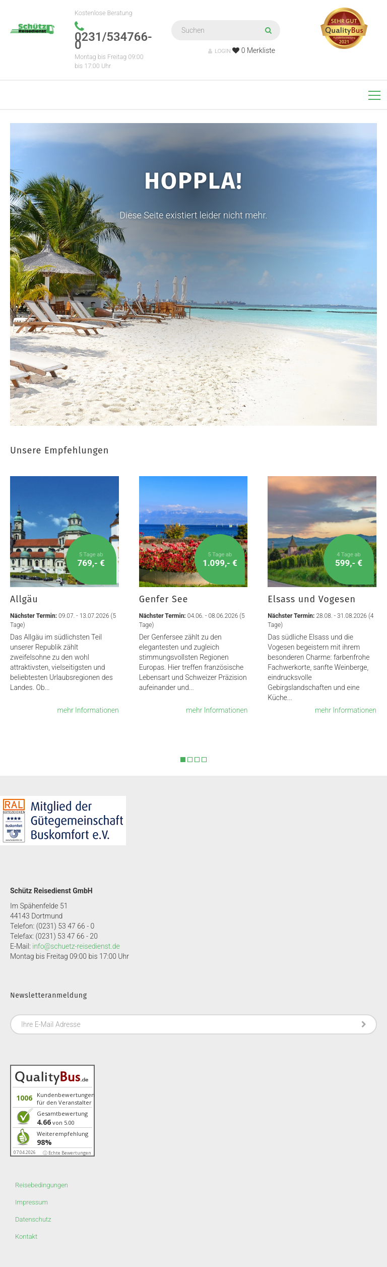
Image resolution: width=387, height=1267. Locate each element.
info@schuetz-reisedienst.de (75, 946)
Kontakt (26, 1236)
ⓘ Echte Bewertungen (67, 1152)
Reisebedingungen (41, 1185)
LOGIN (219, 51)
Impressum (31, 1202)
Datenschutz (33, 1219)
